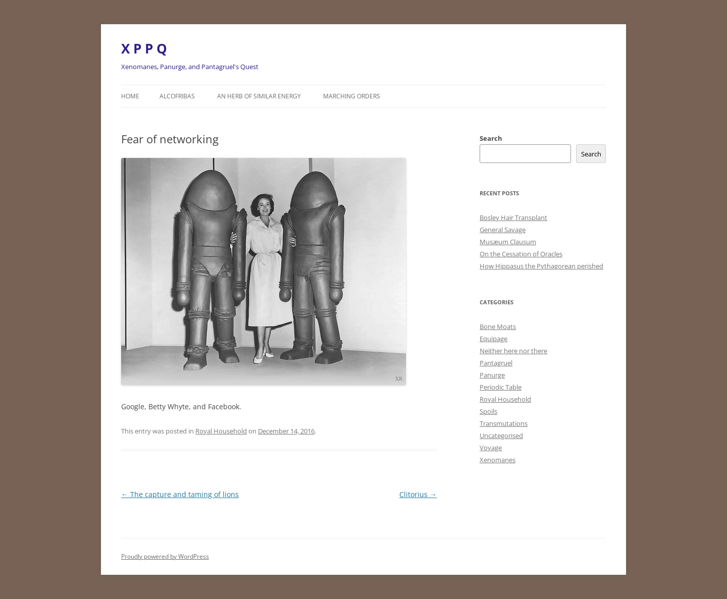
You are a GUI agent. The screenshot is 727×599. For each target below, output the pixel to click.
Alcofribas (177, 96)
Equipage (493, 338)
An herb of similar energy (259, 96)
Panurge (492, 374)
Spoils (488, 411)
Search (491, 138)
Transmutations (504, 423)
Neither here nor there (513, 350)
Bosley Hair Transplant (513, 217)
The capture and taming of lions (180, 494)
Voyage (491, 447)
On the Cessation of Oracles (521, 253)
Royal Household (221, 430)
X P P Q (144, 48)
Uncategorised (501, 435)
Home (130, 96)
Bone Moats (498, 326)
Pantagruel (496, 362)
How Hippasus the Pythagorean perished (541, 265)
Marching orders (351, 96)
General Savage (503, 229)
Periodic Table (501, 387)
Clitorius (418, 494)
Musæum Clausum (508, 241)
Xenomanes (497, 459)
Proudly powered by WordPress (165, 556)
